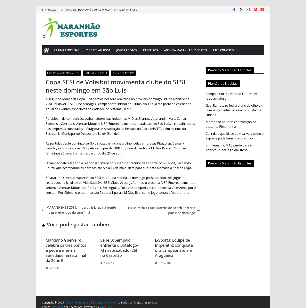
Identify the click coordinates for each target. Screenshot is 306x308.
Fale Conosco (223, 50)
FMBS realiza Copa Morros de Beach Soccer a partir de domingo (164, 210)
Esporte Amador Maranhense (63, 73)
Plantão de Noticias (123, 73)
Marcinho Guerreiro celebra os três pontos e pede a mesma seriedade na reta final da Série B (66, 250)
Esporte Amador (97, 50)
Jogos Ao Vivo (126, 50)
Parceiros (150, 50)
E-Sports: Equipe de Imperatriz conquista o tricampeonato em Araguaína (174, 247)
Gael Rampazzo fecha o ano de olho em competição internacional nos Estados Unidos (234, 110)
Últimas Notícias (66, 50)
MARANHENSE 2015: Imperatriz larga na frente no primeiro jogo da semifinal (79, 210)
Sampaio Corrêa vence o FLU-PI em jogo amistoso (105, 9)
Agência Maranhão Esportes (185, 50)
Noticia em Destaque (96, 73)
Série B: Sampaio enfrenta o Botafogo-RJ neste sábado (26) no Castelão (119, 247)
